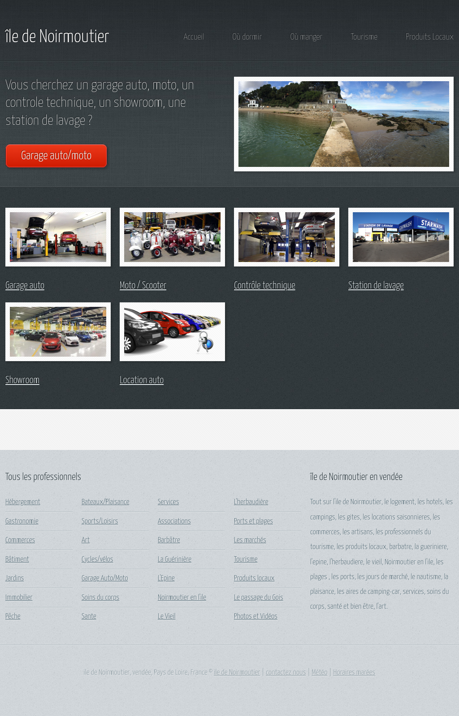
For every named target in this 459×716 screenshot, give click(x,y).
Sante (89, 616)
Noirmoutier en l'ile (182, 598)
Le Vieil (167, 616)
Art (86, 540)
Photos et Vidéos (255, 616)
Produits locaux (254, 578)
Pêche (12, 616)
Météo (320, 673)
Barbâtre (169, 540)
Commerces (20, 540)
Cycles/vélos (97, 559)
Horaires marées (354, 673)
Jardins (14, 578)
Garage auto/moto (56, 156)
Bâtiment (17, 559)
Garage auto (24, 286)
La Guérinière (174, 559)
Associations (174, 521)
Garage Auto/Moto (105, 578)
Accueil (194, 37)
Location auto (142, 380)
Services (168, 502)
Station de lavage (376, 286)
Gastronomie (22, 521)
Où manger (306, 37)
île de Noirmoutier (57, 37)
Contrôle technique (264, 286)
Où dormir (247, 37)
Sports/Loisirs (100, 521)
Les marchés (250, 540)
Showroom (22, 380)
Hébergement (22, 502)
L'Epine (166, 578)
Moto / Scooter (143, 286)
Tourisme (364, 37)
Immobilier (19, 598)
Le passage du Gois (258, 598)
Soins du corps (100, 598)
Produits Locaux (430, 37)
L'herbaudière (251, 502)
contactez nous (286, 673)
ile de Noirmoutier (237, 673)
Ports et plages (253, 521)
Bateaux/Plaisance (106, 502)
